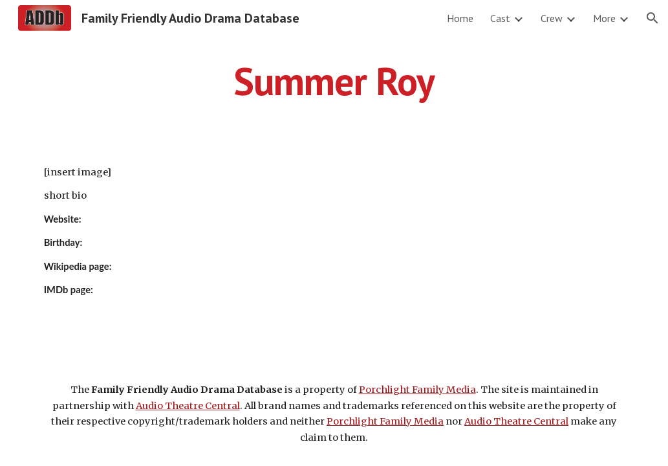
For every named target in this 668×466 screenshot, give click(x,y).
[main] (334, 80)
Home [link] (460, 18)
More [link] (604, 18)
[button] (652, 18)
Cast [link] (500, 18)
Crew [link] (552, 18)
